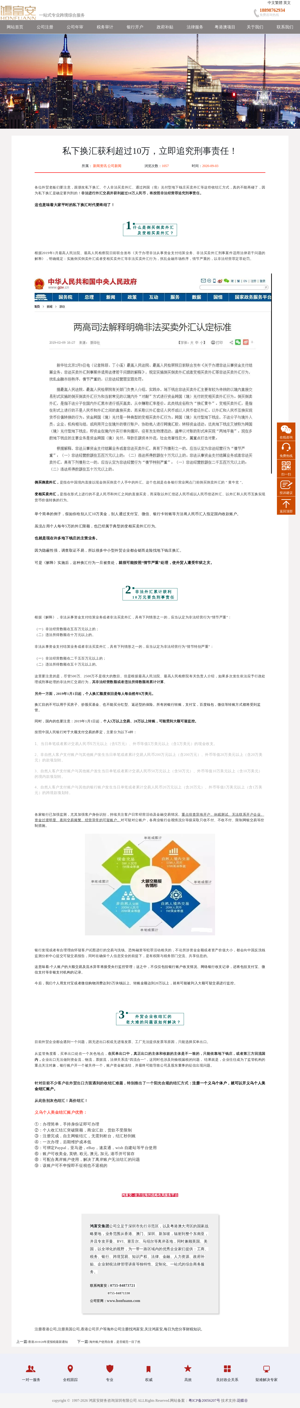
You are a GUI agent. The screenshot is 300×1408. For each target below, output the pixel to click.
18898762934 (272, 10)
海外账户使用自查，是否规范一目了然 (114, 1342)
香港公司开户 (92, 1329)
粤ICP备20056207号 (204, 1400)
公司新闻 (114, 166)
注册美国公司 (69, 1329)
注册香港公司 (46, 1329)
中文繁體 (275, 3)
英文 (287, 3)
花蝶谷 (242, 1400)
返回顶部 (286, 511)
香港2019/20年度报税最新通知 (48, 1342)
